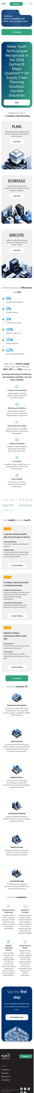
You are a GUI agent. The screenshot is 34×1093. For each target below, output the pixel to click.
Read (17, 102)
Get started (17, 32)
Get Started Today (16, 1017)
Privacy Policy (5, 1091)
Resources (5, 1076)
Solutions (5, 1069)
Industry (4, 1073)
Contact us (16, 4)
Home (3, 1066)
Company (5, 1080)
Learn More (17, 142)
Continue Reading (17, 565)
